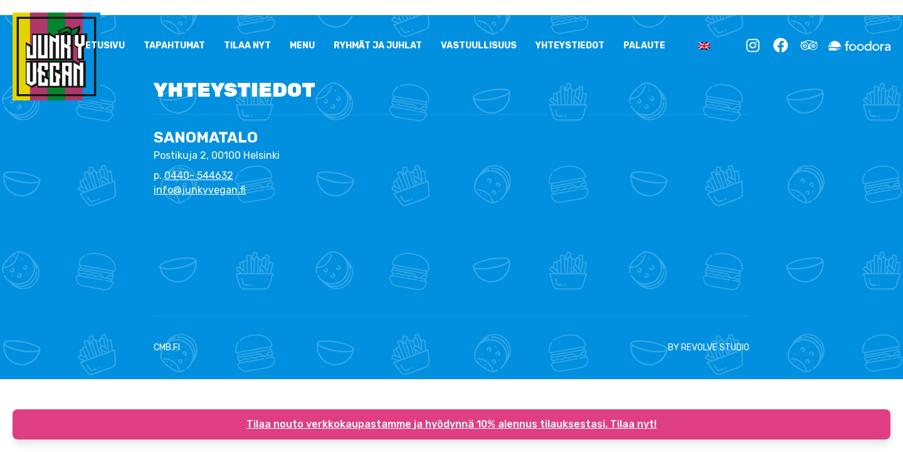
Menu (302, 45)
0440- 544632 (198, 175)
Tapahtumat (174, 45)
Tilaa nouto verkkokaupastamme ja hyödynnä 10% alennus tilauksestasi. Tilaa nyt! (451, 424)
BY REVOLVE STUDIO (708, 347)
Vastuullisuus (479, 45)
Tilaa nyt (247, 45)
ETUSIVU (105, 45)
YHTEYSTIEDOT (570, 45)
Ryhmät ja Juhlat (378, 45)
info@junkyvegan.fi (200, 190)
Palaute (644, 45)
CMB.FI (167, 347)
